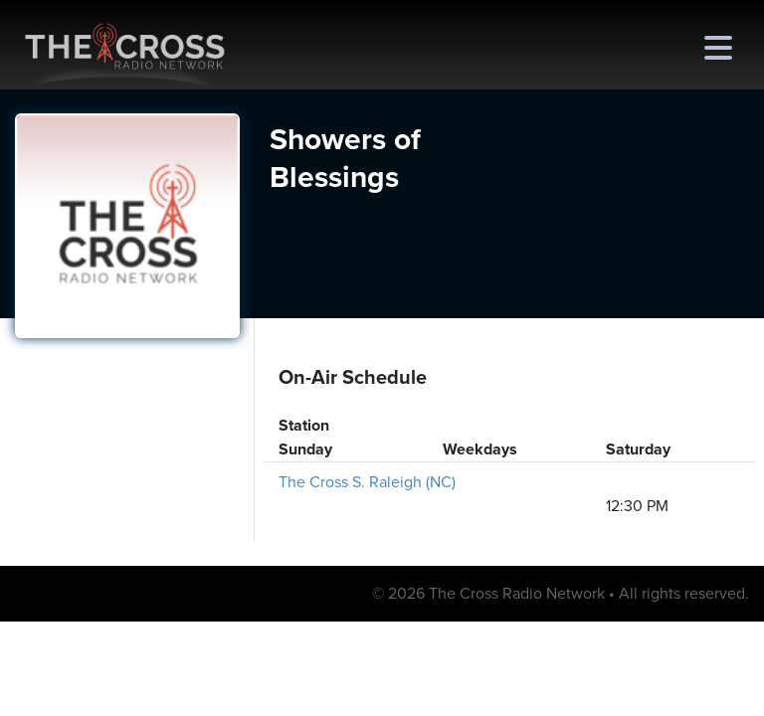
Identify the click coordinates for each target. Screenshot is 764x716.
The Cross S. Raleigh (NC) (367, 482)
